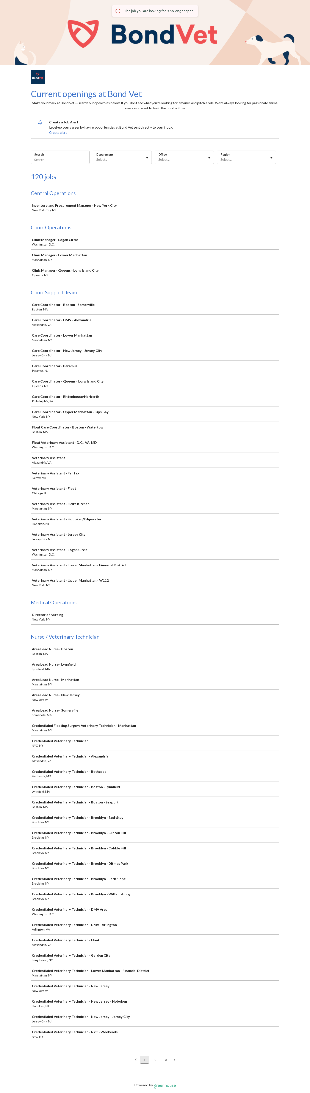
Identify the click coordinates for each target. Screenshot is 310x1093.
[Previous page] (135, 1060)
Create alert (58, 132)
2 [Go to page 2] (155, 1060)
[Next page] (174, 1060)
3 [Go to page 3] (166, 1060)
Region (225, 154)
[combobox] (96, 159)
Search (39, 154)
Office (162, 154)
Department (104, 154)
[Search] (60, 160)
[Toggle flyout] (147, 157)
